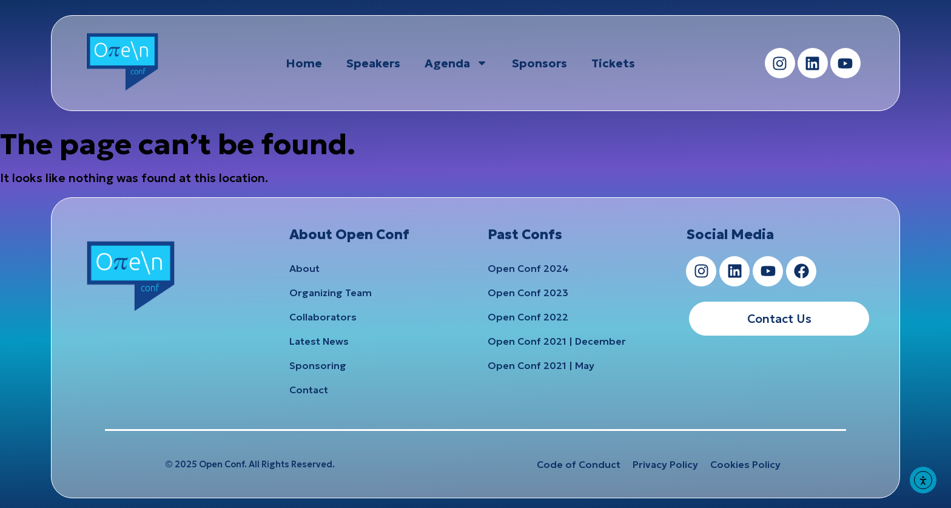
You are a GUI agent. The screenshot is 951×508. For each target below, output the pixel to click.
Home (304, 63)
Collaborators (323, 317)
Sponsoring (317, 365)
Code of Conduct (578, 464)
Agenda (456, 63)
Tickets (613, 63)
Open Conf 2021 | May (541, 365)
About (304, 268)
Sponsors (539, 63)
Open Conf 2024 (528, 268)
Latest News (319, 341)
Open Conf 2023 (528, 292)
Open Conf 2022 (528, 317)
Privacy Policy (665, 464)
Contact (308, 390)
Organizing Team (330, 292)
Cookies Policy (745, 464)
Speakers (373, 63)
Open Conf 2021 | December (557, 341)
